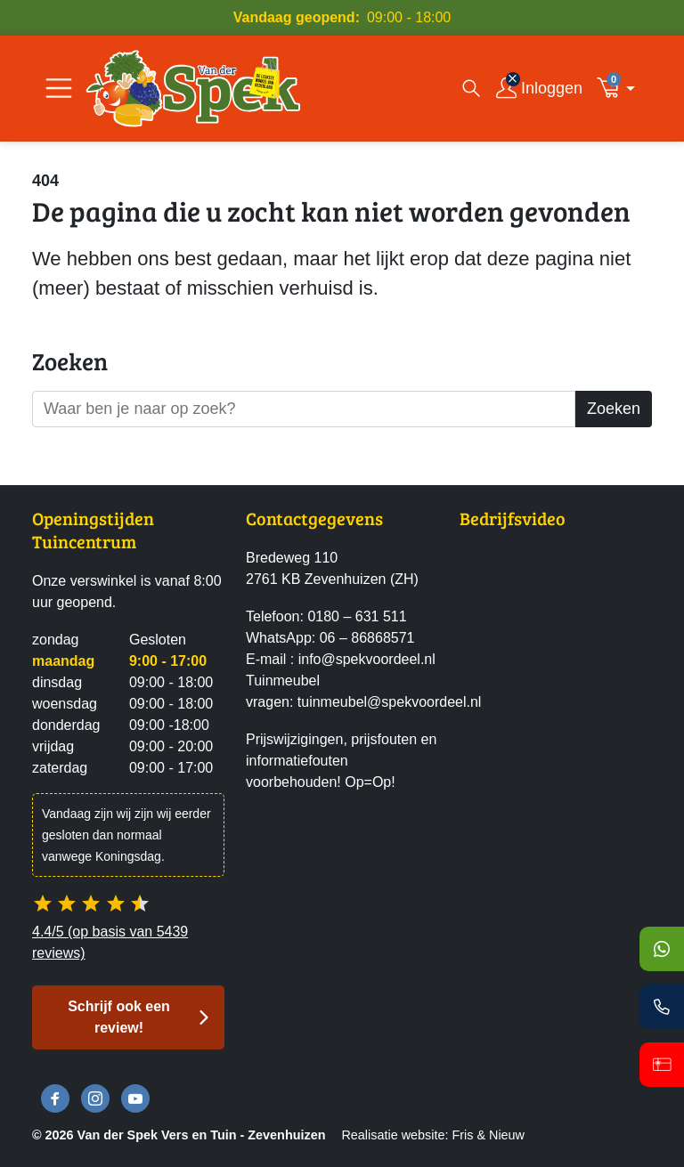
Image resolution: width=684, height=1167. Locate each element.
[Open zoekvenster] (471, 88)
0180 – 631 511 (356, 616)
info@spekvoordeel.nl (367, 659)
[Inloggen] (539, 88)
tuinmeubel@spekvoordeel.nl (389, 701)
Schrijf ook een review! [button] (119, 1017)
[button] (621, 88)
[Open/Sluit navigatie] (58, 88)
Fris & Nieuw (488, 1135)
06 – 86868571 (367, 637)
